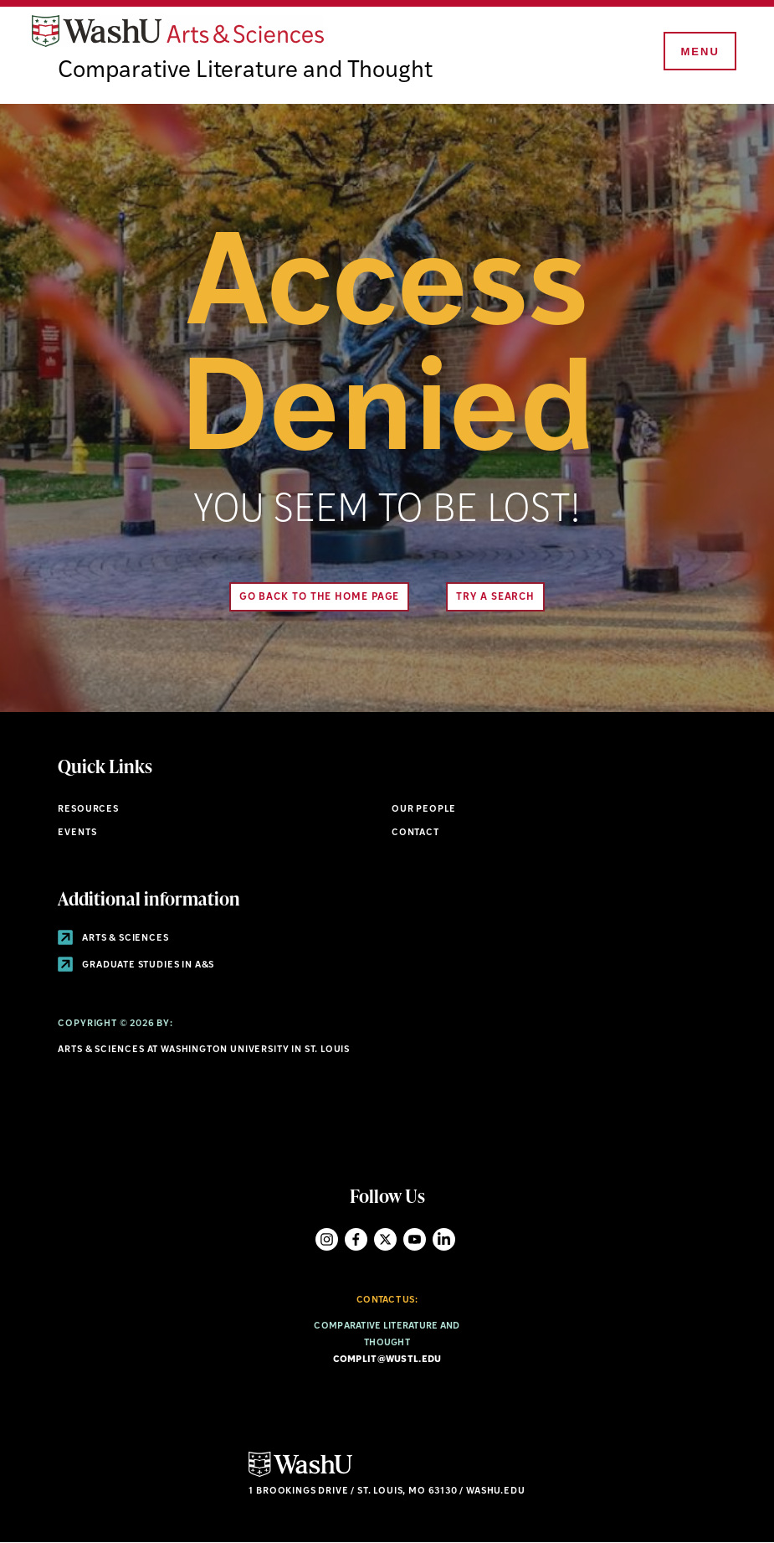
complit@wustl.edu (387, 1360)
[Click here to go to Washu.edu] (300, 1474)
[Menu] (698, 52)
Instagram (326, 1239)
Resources (88, 809)
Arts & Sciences (113, 938)
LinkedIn (444, 1239)
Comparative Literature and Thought (245, 71)
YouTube (414, 1239)
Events (77, 833)
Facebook (356, 1239)
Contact (415, 833)
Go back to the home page (319, 597)
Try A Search (495, 597)
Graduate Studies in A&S (136, 965)
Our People (424, 809)
